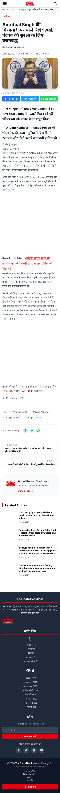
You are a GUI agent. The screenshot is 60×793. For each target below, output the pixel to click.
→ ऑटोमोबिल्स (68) (30, 694)
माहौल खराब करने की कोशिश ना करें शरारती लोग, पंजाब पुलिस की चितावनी (27, 263)
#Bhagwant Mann (12, 417)
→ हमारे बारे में (30, 645)
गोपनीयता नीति (29, 771)
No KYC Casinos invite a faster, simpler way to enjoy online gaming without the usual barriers (37, 568)
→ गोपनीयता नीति (30, 657)
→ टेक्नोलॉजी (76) (30, 690)
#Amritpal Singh (20, 412)
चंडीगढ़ (13, 9)
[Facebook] (18, 750)
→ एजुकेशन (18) (30, 703)
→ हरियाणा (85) (30, 686)
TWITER (25, 390)
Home (5, 9)
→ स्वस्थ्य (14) (30, 707)
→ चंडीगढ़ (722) (30, 682)
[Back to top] (30, 786)
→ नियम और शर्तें (30, 661)
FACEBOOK (8, 390)
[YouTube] (42, 750)
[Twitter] (26, 750)
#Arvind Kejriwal (40, 412)
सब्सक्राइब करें (30, 736)
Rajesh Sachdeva (15, 47)
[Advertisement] (30, 225)
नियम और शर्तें (28, 774)
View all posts (25, 491)
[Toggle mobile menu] (4, 3)
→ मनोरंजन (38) (30, 698)
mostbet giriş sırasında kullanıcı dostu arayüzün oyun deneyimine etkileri (36, 515)
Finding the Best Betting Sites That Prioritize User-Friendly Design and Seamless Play (37, 533)
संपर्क (29, 777)
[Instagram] (34, 750)
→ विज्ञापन (30, 653)
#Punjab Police (33, 417)
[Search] (55, 3)
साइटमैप (30, 780)
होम (30, 639)
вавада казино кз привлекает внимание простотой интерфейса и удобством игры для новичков (38, 550)
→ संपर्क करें (30, 649)
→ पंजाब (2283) (30, 678)
